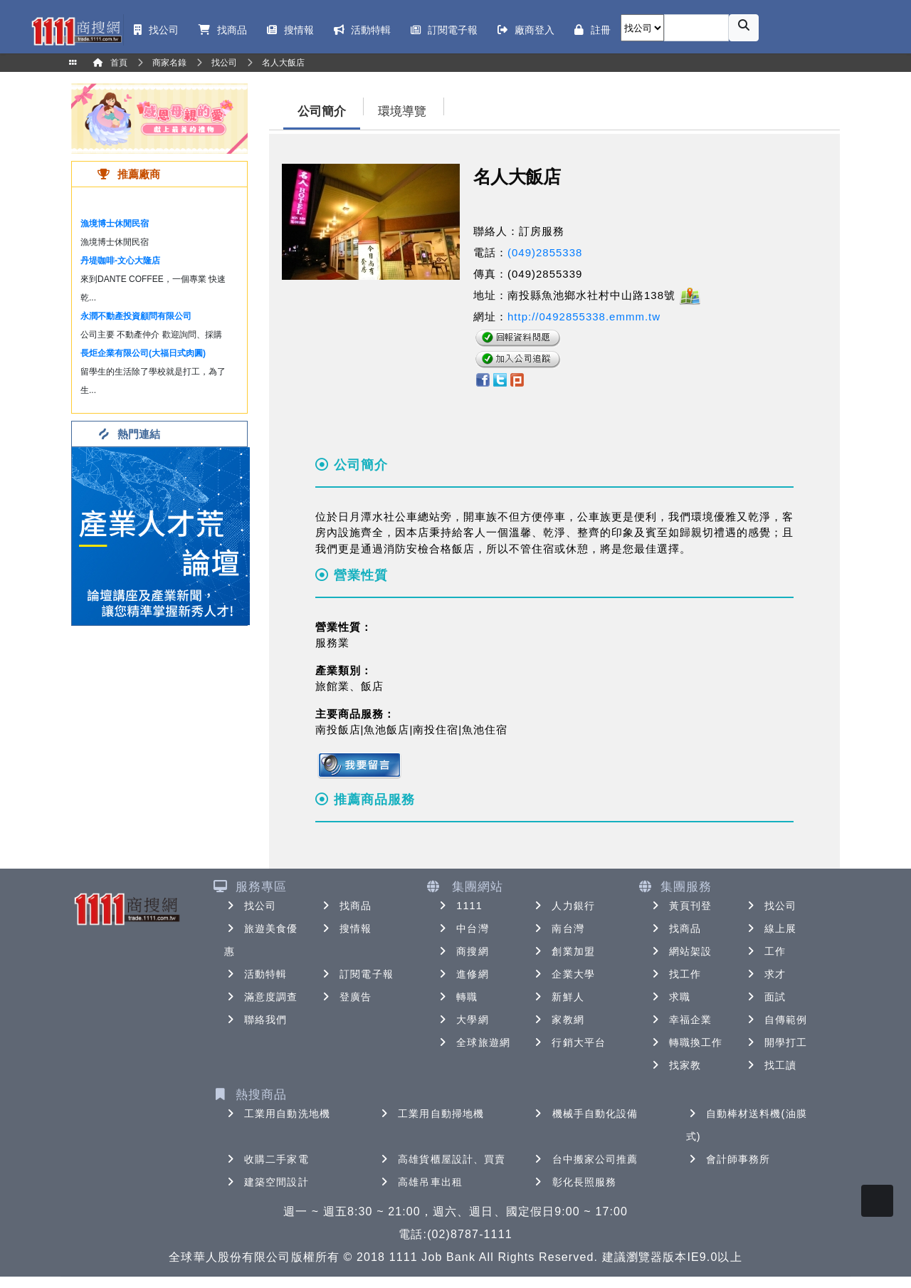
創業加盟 (563, 951)
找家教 (675, 1065)
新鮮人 (558, 996)
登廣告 (346, 996)
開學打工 (775, 1042)
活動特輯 (255, 974)
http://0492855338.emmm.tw (583, 316)
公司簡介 (321, 111)
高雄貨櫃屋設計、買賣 (441, 1159)
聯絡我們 (255, 1019)
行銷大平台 (569, 1042)
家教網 (558, 1019)
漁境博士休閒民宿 (114, 224)
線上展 (770, 928)
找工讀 (770, 1065)
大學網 (462, 1019)
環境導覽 (402, 111)
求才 (765, 974)
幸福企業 (680, 1019)
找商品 (346, 905)
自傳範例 (775, 1019)
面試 (765, 996)
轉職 (457, 996)
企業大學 (563, 974)
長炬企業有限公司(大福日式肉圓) (143, 353)
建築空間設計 (266, 1182)
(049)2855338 (544, 252)
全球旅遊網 (473, 1042)
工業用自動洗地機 (277, 1113)
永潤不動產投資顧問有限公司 (135, 316)
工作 (765, 951)
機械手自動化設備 (585, 1113)
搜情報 (346, 928)
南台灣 (558, 928)
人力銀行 (563, 905)
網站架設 (680, 951)
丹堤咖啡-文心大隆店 (120, 261)
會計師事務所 (728, 1159)
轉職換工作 (686, 1042)
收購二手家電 (266, 1159)
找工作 (675, 974)
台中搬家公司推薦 (585, 1159)
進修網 (462, 974)
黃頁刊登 (680, 905)
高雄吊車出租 (420, 1182)
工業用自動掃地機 (431, 1113)
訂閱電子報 (357, 974)
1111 (459, 905)
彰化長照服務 (574, 1182)
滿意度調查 (261, 996)
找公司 (250, 905)
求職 (669, 996)
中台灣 (462, 928)
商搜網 (462, 951)
